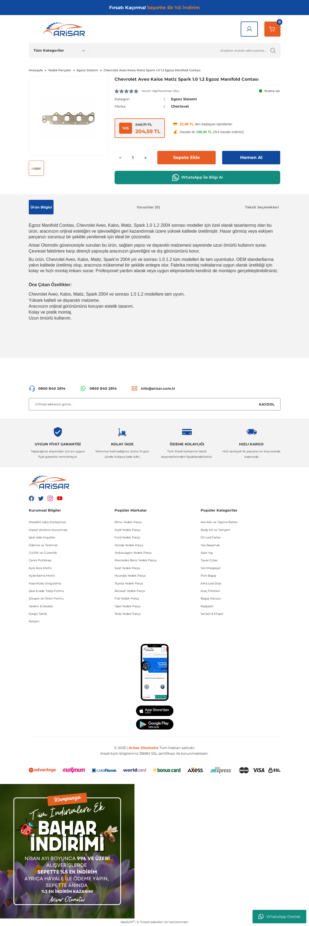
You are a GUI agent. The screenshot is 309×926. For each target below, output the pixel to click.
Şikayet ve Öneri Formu (46, 598)
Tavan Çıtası (209, 560)
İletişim (34, 621)
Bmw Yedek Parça (128, 522)
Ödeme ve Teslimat (43, 545)
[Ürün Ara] (184, 50)
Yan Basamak (210, 545)
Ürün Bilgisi (41, 207)
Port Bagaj (208, 575)
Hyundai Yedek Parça (130, 575)
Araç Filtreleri (210, 591)
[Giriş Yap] (249, 29)
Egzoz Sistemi (184, 99)
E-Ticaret (143, 922)
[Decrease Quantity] (120, 157)
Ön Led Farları (211, 537)
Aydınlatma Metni (42, 575)
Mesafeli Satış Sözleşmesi (47, 522)
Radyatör (207, 606)
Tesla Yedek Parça (127, 614)
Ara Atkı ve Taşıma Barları (219, 522)
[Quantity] (133, 157)
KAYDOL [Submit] (267, 404)
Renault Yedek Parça (130, 591)
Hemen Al (251, 157)
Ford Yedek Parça (127, 537)
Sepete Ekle (186, 157)
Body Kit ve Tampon (215, 530)
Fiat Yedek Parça (127, 598)
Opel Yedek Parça (127, 606)
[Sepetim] (272, 29)
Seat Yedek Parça (127, 568)
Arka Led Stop (211, 583)
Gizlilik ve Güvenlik (43, 553)
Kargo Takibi (38, 614)
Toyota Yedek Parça (129, 583)
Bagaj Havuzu (211, 598)
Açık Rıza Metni (40, 568)
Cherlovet (180, 106)
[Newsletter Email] (154, 404)
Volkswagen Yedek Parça (133, 553)
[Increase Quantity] (145, 157)
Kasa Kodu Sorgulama (45, 583)
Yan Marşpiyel (211, 568)
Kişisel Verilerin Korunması (48, 530)
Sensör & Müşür (212, 614)
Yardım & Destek (41, 606)
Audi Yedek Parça (127, 530)
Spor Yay (207, 553)
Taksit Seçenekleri (262, 207)
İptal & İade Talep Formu (46, 591)
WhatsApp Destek (279, 917)
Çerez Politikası (40, 560)
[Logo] (65, 29)
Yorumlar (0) (148, 207)
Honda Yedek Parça (129, 545)
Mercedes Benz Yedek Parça (135, 560)
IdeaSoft (127, 922)
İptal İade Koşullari (42, 537)
